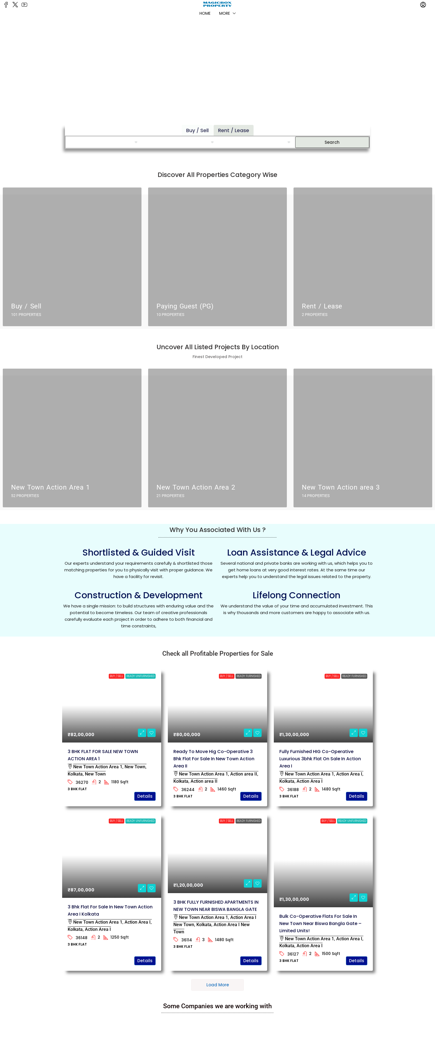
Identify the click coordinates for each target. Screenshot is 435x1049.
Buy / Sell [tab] (197, 121)
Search (332, 133)
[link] (111, 705)
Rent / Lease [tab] (233, 121)
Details (145, 796)
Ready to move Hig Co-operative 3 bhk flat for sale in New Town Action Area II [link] (213, 758)
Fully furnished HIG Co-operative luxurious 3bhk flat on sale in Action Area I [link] (320, 758)
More (224, 13)
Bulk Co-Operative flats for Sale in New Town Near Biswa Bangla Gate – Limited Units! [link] (320, 923)
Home (205, 13)
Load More (217, 985)
